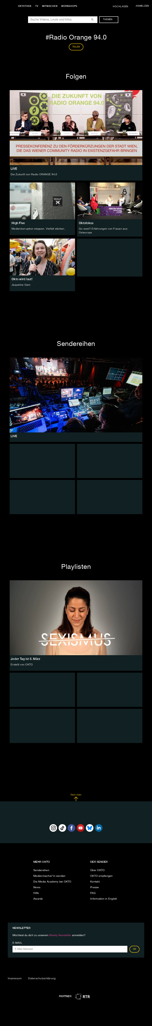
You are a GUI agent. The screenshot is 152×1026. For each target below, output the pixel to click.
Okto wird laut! (22, 279)
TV (36, 6)
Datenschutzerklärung (42, 978)
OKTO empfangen (101, 876)
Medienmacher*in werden (49, 876)
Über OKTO (97, 870)
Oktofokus (86, 223)
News (36, 887)
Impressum (15, 978)
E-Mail (17, 943)
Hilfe (36, 893)
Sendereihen (41, 870)
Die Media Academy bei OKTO (52, 881)
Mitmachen (50, 6)
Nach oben (76, 797)
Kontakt (95, 881)
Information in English (103, 899)
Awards (38, 899)
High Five (18, 223)
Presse (94, 887)
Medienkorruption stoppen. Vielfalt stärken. (38, 229)
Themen (109, 19)
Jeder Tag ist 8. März (25, 659)
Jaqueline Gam (21, 285)
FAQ (93, 893)
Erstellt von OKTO (22, 664)
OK (134, 949)
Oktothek (24, 6)
